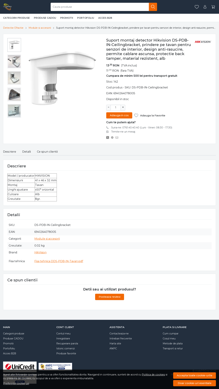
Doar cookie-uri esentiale (194, 383)
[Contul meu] (205, 6)
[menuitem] (14, 45)
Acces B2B (105, 17)
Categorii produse (16, 17)
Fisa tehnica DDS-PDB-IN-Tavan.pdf (58, 260)
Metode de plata (173, 343)
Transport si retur (173, 348)
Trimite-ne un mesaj (123, 131)
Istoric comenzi (65, 348)
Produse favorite (66, 353)
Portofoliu (85, 17)
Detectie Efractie (13, 27)
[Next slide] (14, 114)
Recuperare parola (67, 343)
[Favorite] (196, 6)
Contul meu (63, 333)
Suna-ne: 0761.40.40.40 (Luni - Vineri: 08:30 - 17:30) (141, 127)
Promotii (66, 17)
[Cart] (213, 6)
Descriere (9, 151)
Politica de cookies (153, 374)
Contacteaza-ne (119, 333)
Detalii (26, 151)
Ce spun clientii (47, 151)
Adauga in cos (119, 115)
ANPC (113, 348)
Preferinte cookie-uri (16, 383)
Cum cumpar (170, 333)
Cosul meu (169, 338)
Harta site (115, 343)
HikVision (40, 252)
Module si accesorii (40, 27)
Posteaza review (109, 296)
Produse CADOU (45, 17)
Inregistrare (63, 338)
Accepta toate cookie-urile (194, 375)
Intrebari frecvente (121, 338)
